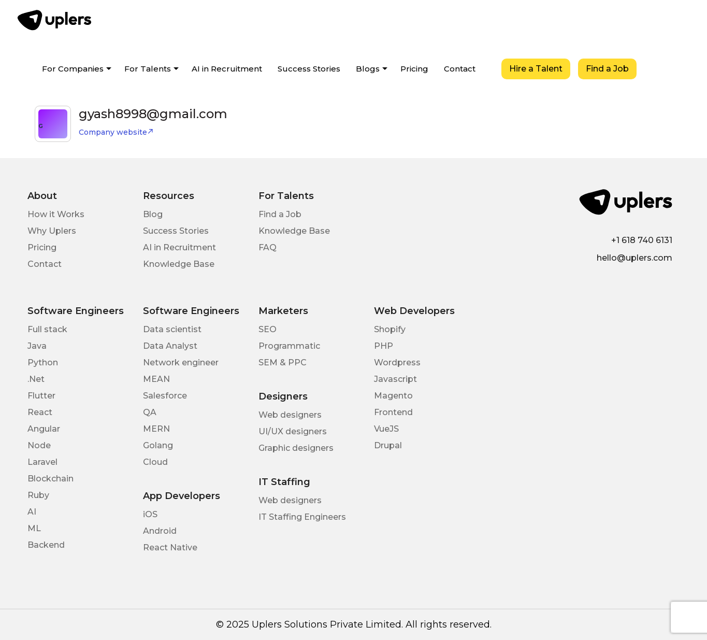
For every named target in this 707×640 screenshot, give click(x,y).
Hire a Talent (535, 69)
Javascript (395, 379)
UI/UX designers (292, 431)
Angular (43, 429)
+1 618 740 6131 (641, 240)
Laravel (42, 462)
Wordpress (397, 362)
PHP (383, 346)
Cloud (155, 462)
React (39, 412)
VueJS (386, 429)
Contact (459, 69)
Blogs (368, 69)
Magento (393, 396)
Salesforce (165, 396)
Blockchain (50, 478)
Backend (46, 545)
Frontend (393, 412)
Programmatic (289, 346)
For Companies (73, 69)
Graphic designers (296, 448)
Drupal (388, 445)
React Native (170, 547)
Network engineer (181, 362)
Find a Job (607, 69)
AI (31, 512)
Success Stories (309, 69)
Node (39, 445)
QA (149, 412)
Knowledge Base (178, 264)
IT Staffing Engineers (302, 517)
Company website (116, 132)
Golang (158, 445)
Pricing (414, 69)
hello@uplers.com (634, 258)
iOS (150, 514)
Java (37, 346)
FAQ (267, 247)
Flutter (41, 396)
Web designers (290, 415)
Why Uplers (51, 231)
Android (160, 531)
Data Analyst (170, 346)
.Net (36, 379)
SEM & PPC (282, 362)
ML (34, 528)
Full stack (47, 329)
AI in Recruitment (227, 69)
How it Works (55, 214)
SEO (267, 329)
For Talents (147, 69)
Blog (153, 214)
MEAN (156, 379)
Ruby (38, 495)
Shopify (390, 329)
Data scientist (172, 329)
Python (42, 362)
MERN (156, 429)
